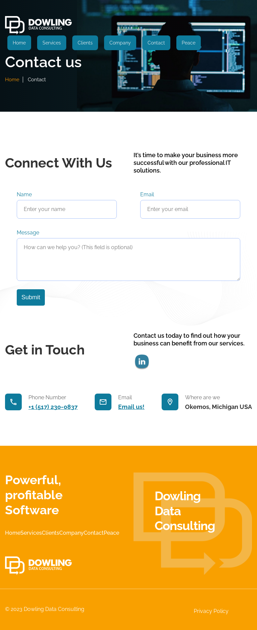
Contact (156, 42)
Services (51, 42)
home (12, 80)
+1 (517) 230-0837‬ (53, 406)
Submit (30, 297)
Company (120, 42)
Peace (188, 42)
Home (19, 42)
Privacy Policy (211, 611)
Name (24, 194)
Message (28, 232)
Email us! (131, 406)
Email (147, 194)
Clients (85, 42)
